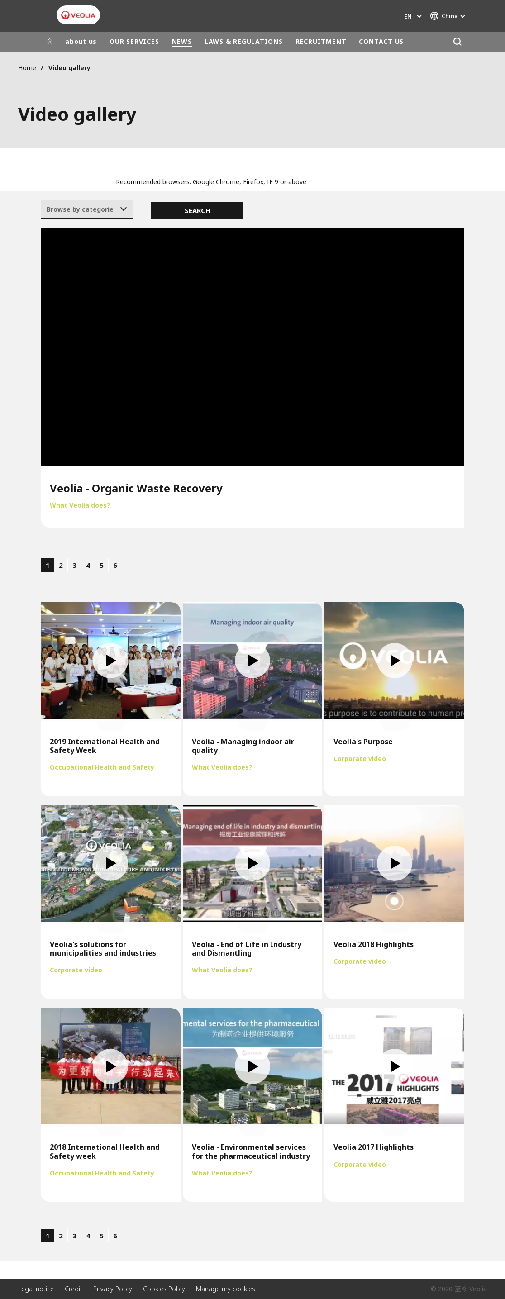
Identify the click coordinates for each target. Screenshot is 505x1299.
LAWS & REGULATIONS (244, 41)
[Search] (457, 42)
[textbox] (80, 209)
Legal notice (36, 1289)
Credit (73, 1289)
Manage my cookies (225, 1289)
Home (27, 67)
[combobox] (87, 209)
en (408, 16)
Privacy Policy (112, 1289)
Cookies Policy (164, 1289)
